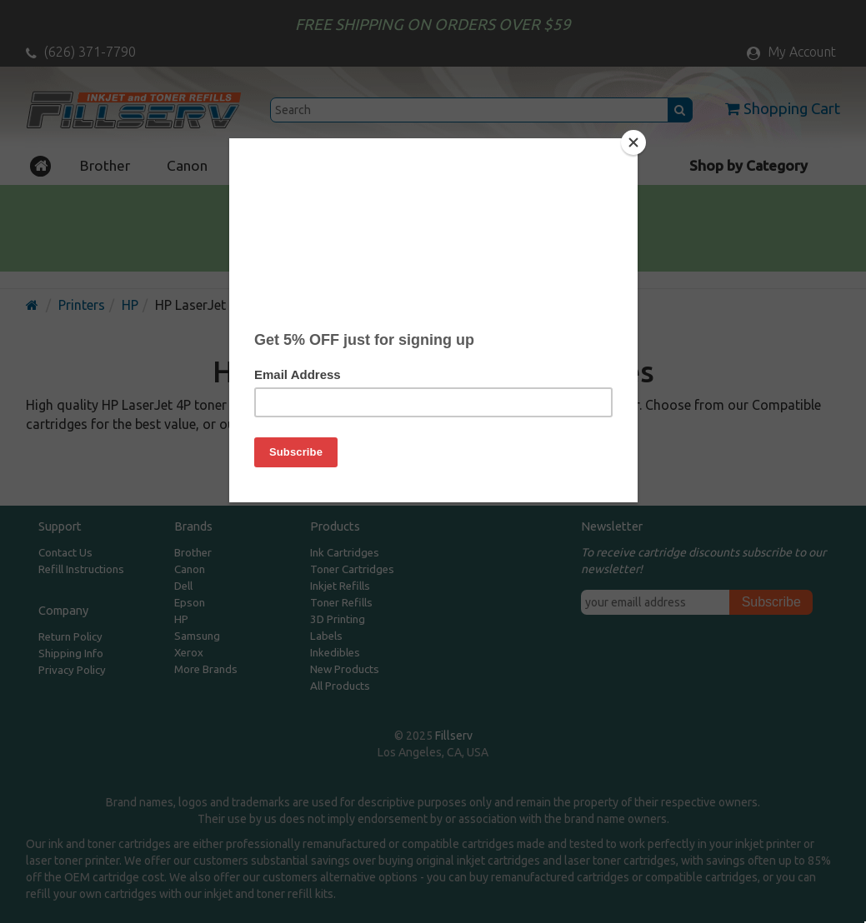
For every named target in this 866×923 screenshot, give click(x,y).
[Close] (633, 142)
